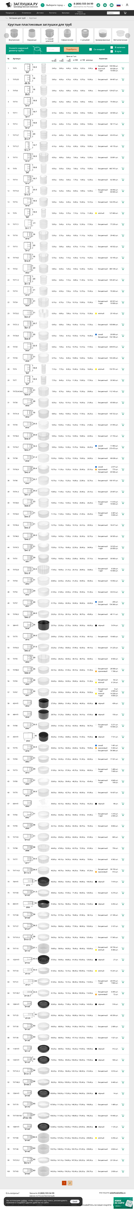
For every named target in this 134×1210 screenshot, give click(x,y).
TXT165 (15, 1171)
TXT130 (15, 1026)
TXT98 (15, 848)
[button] (127, 35)
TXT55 (15, 659)
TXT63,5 (16, 647)
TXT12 (15, 124)
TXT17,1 (16, 224)
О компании (26, 13)
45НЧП (15, 737)
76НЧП (15, 881)
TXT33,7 (16, 447)
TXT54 (15, 581)
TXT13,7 (16, 135)
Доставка (40, 13)
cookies (24, 1200)
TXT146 (15, 1149)
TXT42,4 (16, 469)
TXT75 (15, 636)
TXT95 (15, 826)
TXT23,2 (16, 313)
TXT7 (15, 380)
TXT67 (15, 692)
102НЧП (16, 959)
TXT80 (15, 725)
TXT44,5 (16, 514)
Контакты (52, 13)
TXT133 (15, 971)
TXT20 (15, 347)
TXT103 (15, 837)
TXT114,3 (16, 870)
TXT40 (15, 480)
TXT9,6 (15, 90)
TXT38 (15, 458)
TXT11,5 (16, 280)
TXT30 (15, 402)
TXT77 (15, 859)
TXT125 (15, 1015)
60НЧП (15, 803)
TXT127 (15, 926)
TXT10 (15, 102)
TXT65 (15, 681)
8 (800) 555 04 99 (83, 3)
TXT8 (15, 168)
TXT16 (15, 202)
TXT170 (15, 1104)
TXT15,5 (16, 191)
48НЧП (15, 714)
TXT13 (15, 246)
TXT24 (15, 302)
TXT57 (15, 603)
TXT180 (15, 1138)
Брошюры (65, 13)
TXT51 (15, 558)
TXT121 (15, 982)
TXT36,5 (16, 436)
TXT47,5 (16, 547)
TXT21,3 (16, 324)
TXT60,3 (16, 614)
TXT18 (15, 235)
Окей (75, 1201)
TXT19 (15, 291)
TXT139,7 (16, 993)
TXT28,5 (16, 503)
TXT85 (15, 781)
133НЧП (16, 1060)
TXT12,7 (16, 146)
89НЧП (15, 904)
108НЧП (16, 1004)
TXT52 (15, 592)
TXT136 (15, 1037)
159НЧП (16, 1093)
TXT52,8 (16, 570)
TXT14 (15, 180)
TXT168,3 (16, 1082)
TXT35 (15, 425)
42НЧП (15, 703)
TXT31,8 (16, 414)
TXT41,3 (16, 492)
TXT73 (15, 770)
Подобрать (71, 49)
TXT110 (15, 948)
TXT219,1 (16, 1160)
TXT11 (15, 113)
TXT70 (15, 792)
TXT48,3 (16, 536)
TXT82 (15, 815)
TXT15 (15, 157)
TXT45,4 (16, 525)
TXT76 (15, 748)
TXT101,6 (16, 937)
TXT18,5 (16, 258)
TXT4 (15, 369)
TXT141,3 (16, 1071)
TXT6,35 (16, 79)
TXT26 (15, 358)
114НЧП (16, 1049)
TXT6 (15, 213)
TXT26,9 (16, 336)
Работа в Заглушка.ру (80, 13)
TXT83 (15, 759)
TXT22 (15, 269)
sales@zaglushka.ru (117, 1193)
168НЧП (16, 1127)
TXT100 (15, 893)
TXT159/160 (17, 1115)
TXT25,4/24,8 (17, 391)
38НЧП (15, 625)
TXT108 (15, 915)
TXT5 (15, 68)
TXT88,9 (16, 670)
